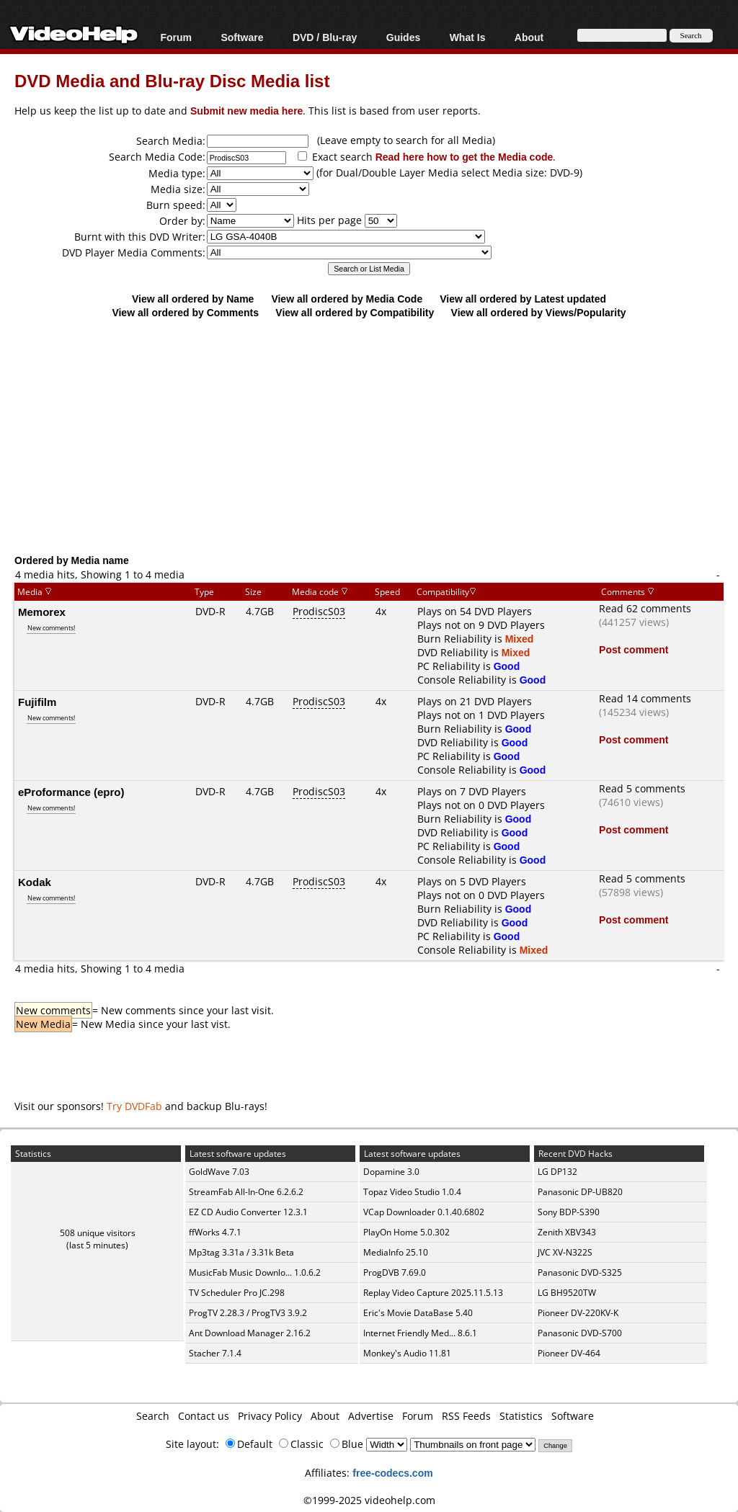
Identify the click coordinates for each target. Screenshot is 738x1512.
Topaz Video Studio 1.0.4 (412, 1192)
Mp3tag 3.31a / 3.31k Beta (241, 1252)
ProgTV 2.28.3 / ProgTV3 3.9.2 (248, 1313)
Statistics (521, 1416)
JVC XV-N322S (565, 1252)
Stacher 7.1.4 (215, 1353)
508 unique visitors (97, 1233)
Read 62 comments (645, 608)
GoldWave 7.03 (219, 1172)
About (529, 37)
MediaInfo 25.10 (395, 1252)
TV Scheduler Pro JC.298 (237, 1293)
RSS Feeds (466, 1416)
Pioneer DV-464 (569, 1353)
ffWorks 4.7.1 (215, 1232)
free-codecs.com (392, 1473)
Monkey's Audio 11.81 (407, 1353)
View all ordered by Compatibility (354, 312)
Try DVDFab (134, 1106)
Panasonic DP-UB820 (580, 1192)
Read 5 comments (642, 788)
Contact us (203, 1416)
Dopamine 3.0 (391, 1172)
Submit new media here (246, 110)
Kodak (34, 881)
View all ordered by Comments (185, 312)
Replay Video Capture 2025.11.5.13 (433, 1293)
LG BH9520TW (567, 1293)
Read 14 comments (645, 698)
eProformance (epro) (71, 791)
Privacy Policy (270, 1416)
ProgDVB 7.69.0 (394, 1272)
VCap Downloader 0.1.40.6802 (423, 1212)
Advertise (371, 1416)
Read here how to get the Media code (464, 157)
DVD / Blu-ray (325, 37)
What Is (468, 37)
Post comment (633, 649)
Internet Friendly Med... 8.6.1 (420, 1333)
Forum (176, 37)
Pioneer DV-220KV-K (578, 1313)
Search (152, 1416)
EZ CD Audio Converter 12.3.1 (248, 1212)
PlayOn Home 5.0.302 (406, 1232)
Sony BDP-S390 (569, 1212)
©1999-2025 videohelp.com (369, 1500)
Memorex (42, 611)
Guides (403, 37)
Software (242, 37)
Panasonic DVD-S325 (580, 1272)
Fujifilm (37, 701)
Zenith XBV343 (567, 1232)
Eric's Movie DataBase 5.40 (418, 1313)
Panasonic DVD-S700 (580, 1333)
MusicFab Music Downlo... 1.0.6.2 (255, 1272)
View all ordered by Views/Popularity (538, 312)
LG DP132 (557, 1172)
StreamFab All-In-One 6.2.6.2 (246, 1192)
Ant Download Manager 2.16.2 (250, 1333)
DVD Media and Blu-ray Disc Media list (171, 80)
